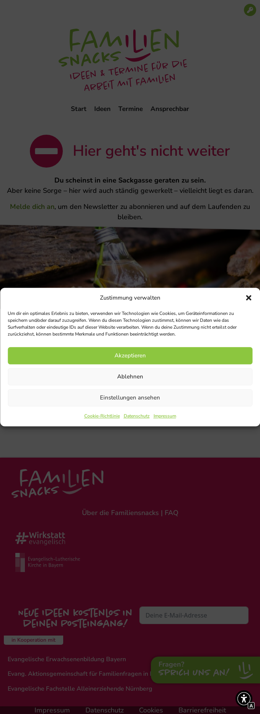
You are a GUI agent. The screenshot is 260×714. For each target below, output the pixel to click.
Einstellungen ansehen (130, 397)
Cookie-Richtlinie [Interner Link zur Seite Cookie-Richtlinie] (102, 416)
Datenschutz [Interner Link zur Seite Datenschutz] (137, 416)
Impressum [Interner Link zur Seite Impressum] (165, 416)
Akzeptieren (130, 355)
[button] (248, 298)
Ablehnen (130, 376)
